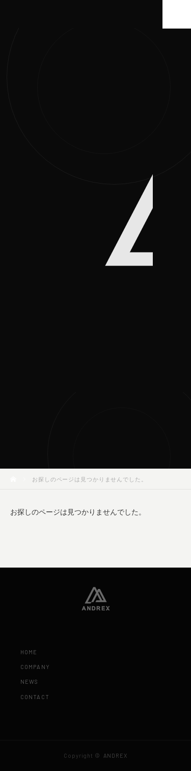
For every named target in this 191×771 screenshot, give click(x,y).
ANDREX (115, 755)
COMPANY (35, 666)
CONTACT (34, 696)
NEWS (29, 681)
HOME (28, 652)
